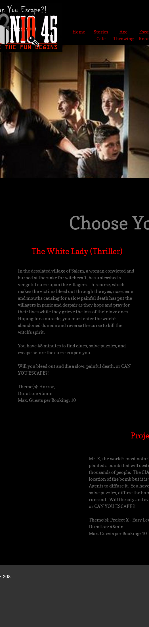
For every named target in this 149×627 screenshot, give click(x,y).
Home (78, 32)
